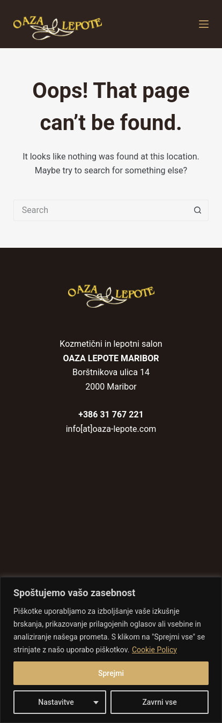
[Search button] (198, 210)
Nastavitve (55, 702)
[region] (111, 650)
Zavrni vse (159, 702)
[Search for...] (100, 210)
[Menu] (204, 24)
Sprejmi (111, 673)
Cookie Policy (154, 649)
